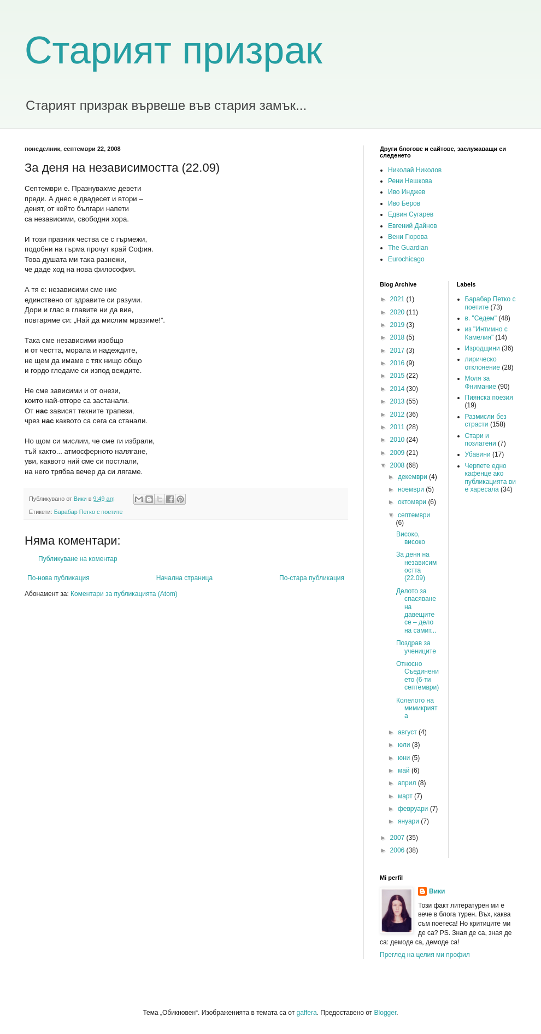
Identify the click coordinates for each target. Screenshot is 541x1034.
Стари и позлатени (480, 439)
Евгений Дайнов (412, 226)
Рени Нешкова (410, 181)
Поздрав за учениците (416, 647)
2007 (398, 838)
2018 (398, 337)
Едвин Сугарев (410, 214)
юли (405, 745)
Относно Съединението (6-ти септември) (417, 675)
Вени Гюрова (407, 237)
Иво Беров (404, 203)
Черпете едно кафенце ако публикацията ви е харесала (490, 477)
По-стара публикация (311, 578)
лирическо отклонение (482, 363)
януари (409, 821)
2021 (398, 299)
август (408, 732)
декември (413, 477)
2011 (398, 427)
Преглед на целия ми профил (425, 955)
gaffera (306, 1013)
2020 (398, 312)
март (406, 796)
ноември (412, 489)
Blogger (385, 1013)
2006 (398, 850)
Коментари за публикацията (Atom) (124, 594)
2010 (398, 439)
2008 (398, 465)
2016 (398, 363)
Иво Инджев (406, 192)
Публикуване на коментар (77, 559)
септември (414, 515)
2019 (398, 325)
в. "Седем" (481, 318)
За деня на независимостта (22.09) (416, 566)
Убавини (478, 454)
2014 (398, 389)
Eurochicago (406, 259)
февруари (414, 809)
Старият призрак (173, 50)
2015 (398, 375)
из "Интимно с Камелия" (486, 333)
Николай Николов (415, 170)
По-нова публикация (58, 578)
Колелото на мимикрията (417, 708)
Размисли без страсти (486, 420)
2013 (398, 401)
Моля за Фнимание (480, 382)
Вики (437, 891)
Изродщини (482, 348)
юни (405, 758)
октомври (413, 502)
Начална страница (184, 578)
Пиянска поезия (489, 397)
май (404, 770)
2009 (398, 453)
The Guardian (408, 248)
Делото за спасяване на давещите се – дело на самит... (416, 610)
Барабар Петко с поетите (88, 512)
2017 (398, 350)
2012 (398, 414)
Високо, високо (410, 538)
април (408, 783)
